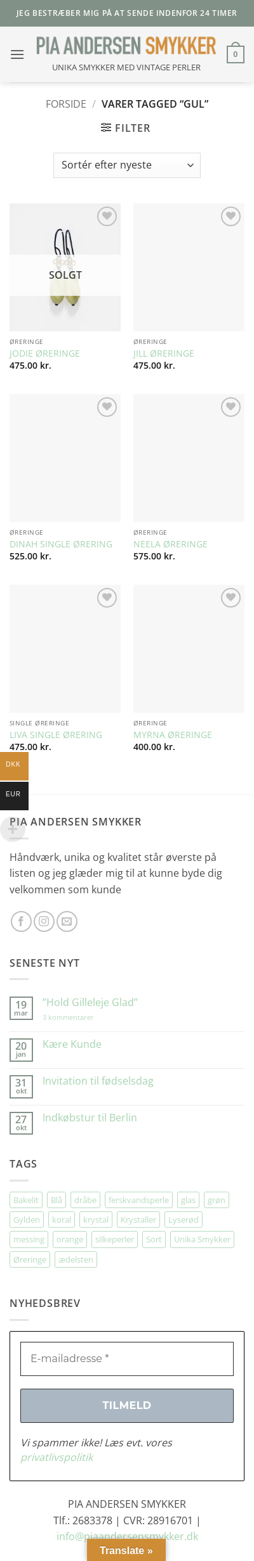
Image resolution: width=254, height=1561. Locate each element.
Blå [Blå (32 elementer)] (56, 1200)
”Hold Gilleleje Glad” (90, 1003)
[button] (17, 54)
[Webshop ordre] (127, 165)
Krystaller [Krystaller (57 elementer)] (138, 1219)
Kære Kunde (72, 1044)
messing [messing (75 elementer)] (28, 1239)
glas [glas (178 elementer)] (188, 1200)
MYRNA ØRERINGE (172, 735)
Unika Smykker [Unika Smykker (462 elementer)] (202, 1239)
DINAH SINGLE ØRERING (61, 544)
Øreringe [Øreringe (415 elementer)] (29, 1259)
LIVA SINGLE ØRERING (56, 735)
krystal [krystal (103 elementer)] (96, 1219)
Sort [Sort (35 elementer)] (154, 1239)
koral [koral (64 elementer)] (61, 1219)
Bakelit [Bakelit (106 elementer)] (26, 1200)
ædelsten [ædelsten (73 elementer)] (75, 1259)
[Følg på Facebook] (21, 921)
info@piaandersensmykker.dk (127, 1536)
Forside (66, 104)
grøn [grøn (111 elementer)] (216, 1200)
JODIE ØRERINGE (45, 353)
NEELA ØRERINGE (170, 544)
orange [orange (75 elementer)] (70, 1239)
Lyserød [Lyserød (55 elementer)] (183, 1219)
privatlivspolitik (56, 1457)
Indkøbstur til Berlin (90, 1118)
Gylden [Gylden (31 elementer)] (26, 1219)
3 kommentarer (81, 1017)
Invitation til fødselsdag (98, 1081)
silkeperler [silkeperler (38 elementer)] (114, 1239)
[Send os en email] (67, 921)
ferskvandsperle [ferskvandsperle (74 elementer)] (139, 1200)
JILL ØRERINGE (163, 353)
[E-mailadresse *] (127, 1359)
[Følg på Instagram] (44, 921)
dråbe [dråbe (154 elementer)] (85, 1200)
